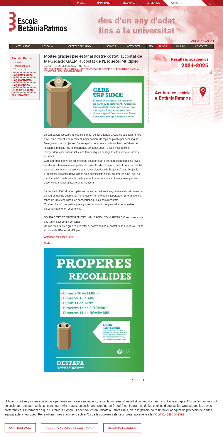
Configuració (20, 427)
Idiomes (153, 3)
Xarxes (129, 3)
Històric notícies (21, 66)
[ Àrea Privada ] (202, 41)
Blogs (163, 46)
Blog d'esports (21, 85)
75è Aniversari (20, 95)
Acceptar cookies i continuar (70, 427)
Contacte (201, 46)
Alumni (180, 46)
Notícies (17, 62)
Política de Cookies (168, 414)
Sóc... (81, 3)
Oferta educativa (79, 46)
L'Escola (47, 46)
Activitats (133, 46)
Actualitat (23, 46)
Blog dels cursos (22, 75)
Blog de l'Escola (22, 58)
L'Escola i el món (22, 90)
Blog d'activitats (22, 80)
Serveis (111, 46)
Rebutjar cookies (122, 427)
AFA (151, 46)
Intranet (104, 3)
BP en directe (20, 69)
